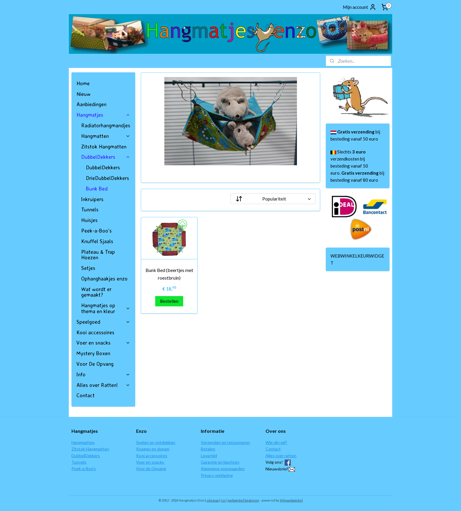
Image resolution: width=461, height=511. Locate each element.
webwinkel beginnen (243, 500)
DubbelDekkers (105, 156)
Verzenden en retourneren (225, 442)
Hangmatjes (103, 114)
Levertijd (209, 455)
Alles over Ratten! (103, 385)
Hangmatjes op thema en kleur (105, 308)
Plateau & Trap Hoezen (98, 254)
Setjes (88, 268)
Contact (85, 395)
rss (223, 500)
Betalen (208, 448)
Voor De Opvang (94, 363)
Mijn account (359, 7)
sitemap (213, 500)
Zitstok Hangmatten (103, 146)
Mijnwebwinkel (291, 500)
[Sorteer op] (273, 199)
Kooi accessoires (95, 332)
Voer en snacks (103, 342)
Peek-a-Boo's (96, 230)
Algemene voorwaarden (223, 468)
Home (83, 83)
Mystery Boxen (93, 353)
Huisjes (89, 220)
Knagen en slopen (152, 448)
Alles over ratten (280, 455)
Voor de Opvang (151, 468)
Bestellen (169, 301)
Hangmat (79, 442)
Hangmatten (105, 136)
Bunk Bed (97, 188)
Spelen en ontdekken (155, 442)
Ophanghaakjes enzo (104, 278)
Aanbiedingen (91, 104)
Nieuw (83, 94)
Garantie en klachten (220, 462)
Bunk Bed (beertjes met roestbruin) (169, 273)
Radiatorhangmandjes (105, 125)
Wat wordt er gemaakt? (96, 292)
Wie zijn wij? (276, 442)
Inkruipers (92, 199)
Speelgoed (103, 321)
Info (103, 374)
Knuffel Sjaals (97, 241)
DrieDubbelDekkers (107, 178)
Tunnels (89, 209)
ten (91, 442)
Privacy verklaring (217, 475)
